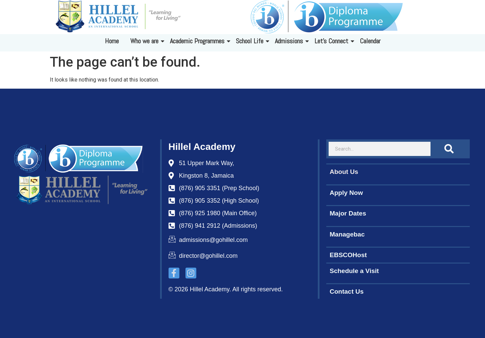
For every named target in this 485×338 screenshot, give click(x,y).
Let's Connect (332, 41)
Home (112, 41)
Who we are (145, 41)
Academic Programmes (198, 41)
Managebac (347, 234)
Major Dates (348, 213)
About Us (344, 171)
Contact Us (346, 291)
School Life (251, 41)
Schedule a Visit (354, 270)
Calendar (370, 41)
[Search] (448, 149)
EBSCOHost (348, 254)
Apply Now (346, 192)
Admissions (290, 41)
